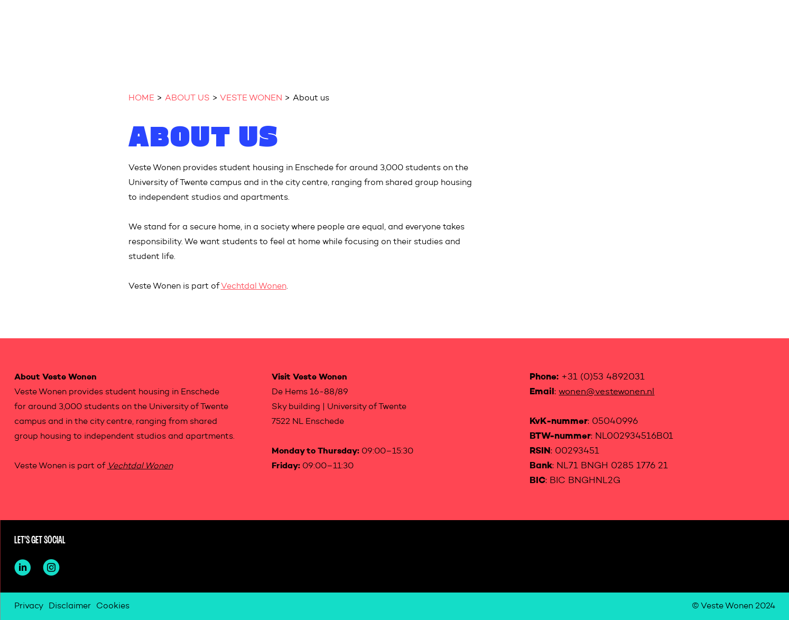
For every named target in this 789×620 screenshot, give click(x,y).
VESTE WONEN (251, 98)
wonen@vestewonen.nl (606, 391)
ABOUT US (187, 98)
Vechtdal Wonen (253, 286)
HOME (141, 98)
